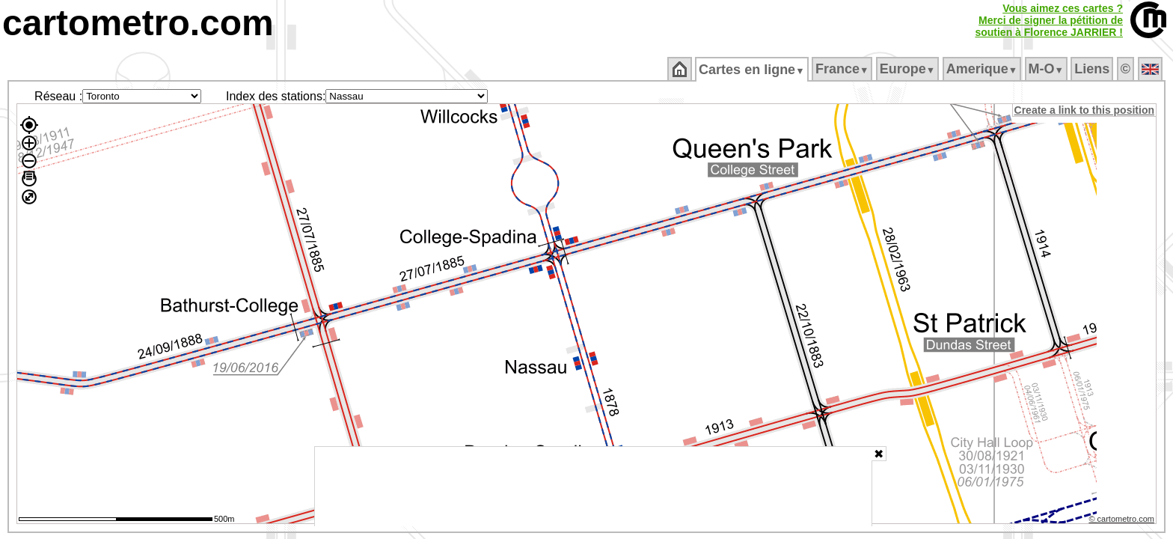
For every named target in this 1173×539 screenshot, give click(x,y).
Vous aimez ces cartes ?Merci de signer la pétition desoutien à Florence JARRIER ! (1049, 20)
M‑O (1047, 68)
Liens (1093, 68)
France (842, 68)
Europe (908, 68)
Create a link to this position (1085, 110)
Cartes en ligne (753, 69)
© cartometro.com (1123, 521)
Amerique (982, 68)
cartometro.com (138, 23)
